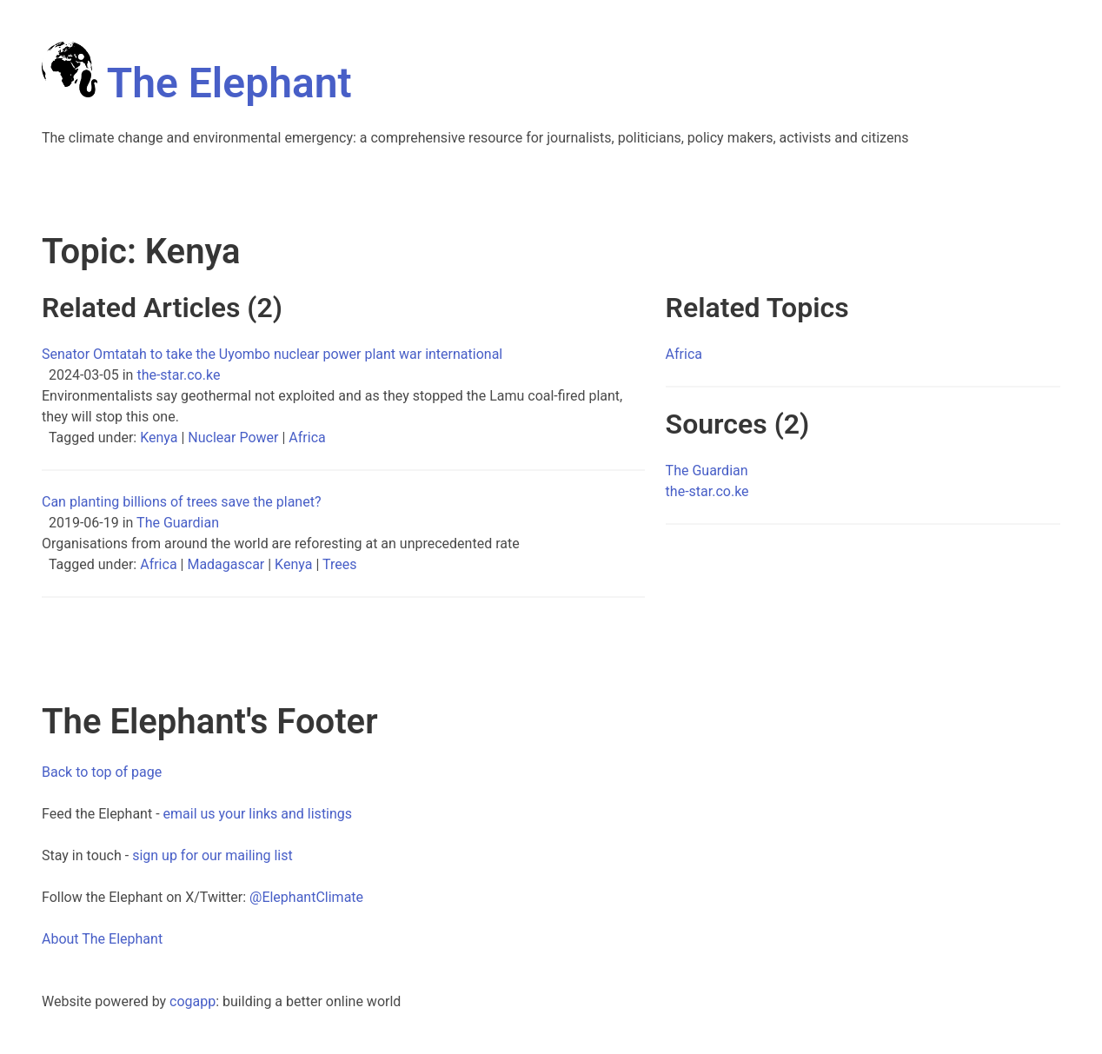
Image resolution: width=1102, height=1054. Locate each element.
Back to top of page (102, 772)
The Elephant (197, 83)
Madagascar (225, 564)
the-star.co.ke (178, 375)
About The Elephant (102, 939)
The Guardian (177, 522)
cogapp (192, 1001)
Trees (339, 564)
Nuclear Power (233, 437)
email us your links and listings (258, 813)
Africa (307, 437)
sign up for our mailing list (212, 855)
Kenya (158, 437)
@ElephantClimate (306, 897)
